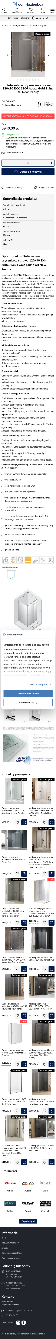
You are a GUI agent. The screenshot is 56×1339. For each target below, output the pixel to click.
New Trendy (16, 105)
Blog (3, 1238)
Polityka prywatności (10, 1258)
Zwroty (4, 1248)
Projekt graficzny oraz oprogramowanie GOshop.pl (23, 1334)
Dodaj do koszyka (31, 172)
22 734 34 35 (12, 1315)
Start (3, 25)
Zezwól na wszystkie (28, 693)
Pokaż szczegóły (38, 684)
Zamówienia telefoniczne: (28, 18)
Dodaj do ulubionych (15, 187)
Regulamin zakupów (10, 1243)
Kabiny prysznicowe (17, 25)
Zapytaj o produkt (47, 187)
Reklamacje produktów (11, 1253)
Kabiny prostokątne (37, 25)
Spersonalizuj (28, 702)
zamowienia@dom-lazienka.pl (19, 1310)
